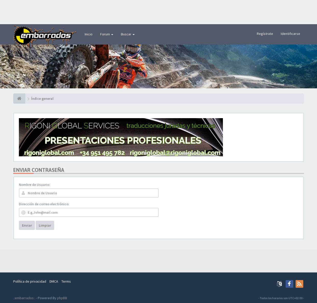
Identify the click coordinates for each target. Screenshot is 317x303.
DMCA (53, 281)
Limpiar (45, 225)
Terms (66, 281)
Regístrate (265, 33)
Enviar (27, 225)
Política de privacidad (29, 281)
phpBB (62, 298)
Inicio (89, 34)
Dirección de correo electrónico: (44, 204)
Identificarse (290, 33)
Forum (106, 34)
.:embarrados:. (24, 298)
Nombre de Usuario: (34, 184)
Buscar (128, 34)
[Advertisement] (158, 11)
